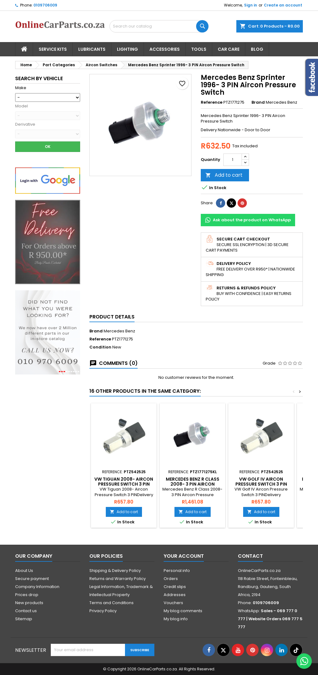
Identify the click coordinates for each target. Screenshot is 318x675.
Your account (184, 556)
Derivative (25, 124)
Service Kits (53, 49)
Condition (100, 347)
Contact (250, 556)
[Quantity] (232, 160)
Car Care (228, 49)
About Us (24, 570)
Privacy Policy (103, 611)
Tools (198, 49)
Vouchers (173, 603)
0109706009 (45, 5)
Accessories (164, 49)
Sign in (250, 5)
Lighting (127, 49)
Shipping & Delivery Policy (115, 570)
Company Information (37, 587)
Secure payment (32, 579)
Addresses (175, 595)
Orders (171, 579)
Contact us (26, 611)
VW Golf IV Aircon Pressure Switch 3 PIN (261, 481)
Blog (257, 49)
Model (21, 106)
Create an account (283, 5)
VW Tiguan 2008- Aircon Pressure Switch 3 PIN (123, 481)
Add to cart (224, 175)
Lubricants (91, 49)
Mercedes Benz (119, 331)
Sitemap (23, 619)
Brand (258, 102)
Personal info (177, 570)
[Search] (159, 26)
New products (29, 603)
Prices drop (26, 595)
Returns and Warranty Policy (117, 579)
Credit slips (175, 587)
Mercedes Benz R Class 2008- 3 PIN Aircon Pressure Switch (192, 484)
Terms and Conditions (111, 603)
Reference (211, 102)
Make (20, 88)
